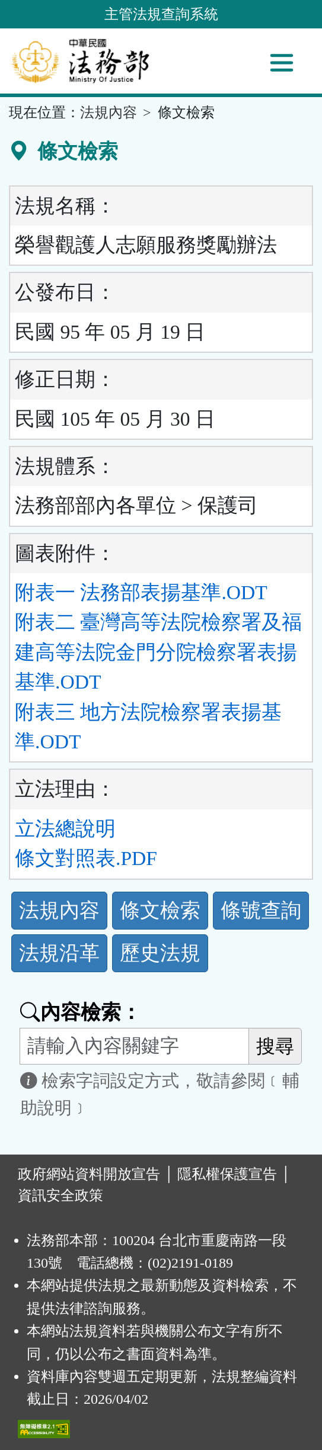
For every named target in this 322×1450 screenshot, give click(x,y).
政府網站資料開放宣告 (89, 1174)
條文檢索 (160, 910)
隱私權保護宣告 (227, 1174)
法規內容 (108, 112)
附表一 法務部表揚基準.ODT (141, 592)
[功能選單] (281, 62)
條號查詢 (261, 910)
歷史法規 (160, 953)
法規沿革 (59, 953)
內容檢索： (80, 1012)
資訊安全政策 (60, 1195)
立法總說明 (65, 829)
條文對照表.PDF (86, 858)
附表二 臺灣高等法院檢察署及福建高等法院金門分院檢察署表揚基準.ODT (158, 652)
